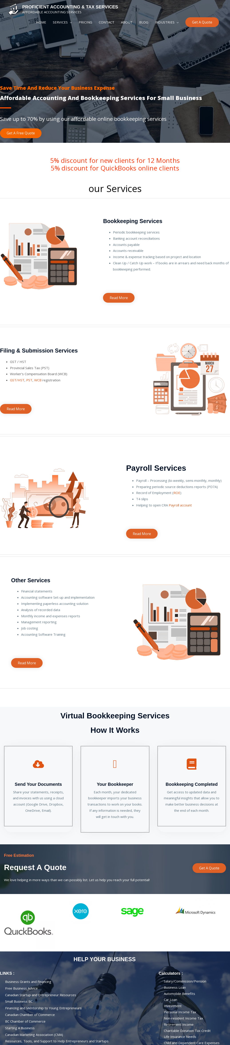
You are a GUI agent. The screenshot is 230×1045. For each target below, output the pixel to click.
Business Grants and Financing (28, 981)
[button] (202, 22)
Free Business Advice (21, 988)
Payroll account (180, 505)
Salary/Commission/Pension (185, 981)
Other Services (30, 580)
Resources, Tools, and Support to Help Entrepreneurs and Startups (57, 1041)
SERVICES (60, 22)
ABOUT (127, 22)
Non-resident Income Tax (183, 1018)
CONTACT (106, 22)
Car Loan (170, 1000)
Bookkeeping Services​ (132, 221)
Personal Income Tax (180, 1012)
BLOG (143, 22)
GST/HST (17, 380)
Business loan (175, 987)
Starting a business (20, 1028)
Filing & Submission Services (39, 350)
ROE (176, 492)
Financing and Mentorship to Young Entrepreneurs (43, 1008)
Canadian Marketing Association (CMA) (34, 1034)
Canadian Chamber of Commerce (30, 1014)
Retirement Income (179, 1024)
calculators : (171, 973)
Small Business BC (19, 1001)
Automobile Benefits (179, 993)
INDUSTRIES (164, 22)
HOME (41, 22)
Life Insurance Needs (180, 1037)
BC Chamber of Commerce (25, 1021)
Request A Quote (35, 867)
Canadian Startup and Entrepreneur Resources (40, 995)
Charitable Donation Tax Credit (187, 1030)
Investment (173, 1006)
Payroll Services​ (156, 468)
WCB (38, 380)
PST (29, 380)
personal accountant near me (3, 418)
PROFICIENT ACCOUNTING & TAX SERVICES (70, 6)
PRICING (85, 22)
